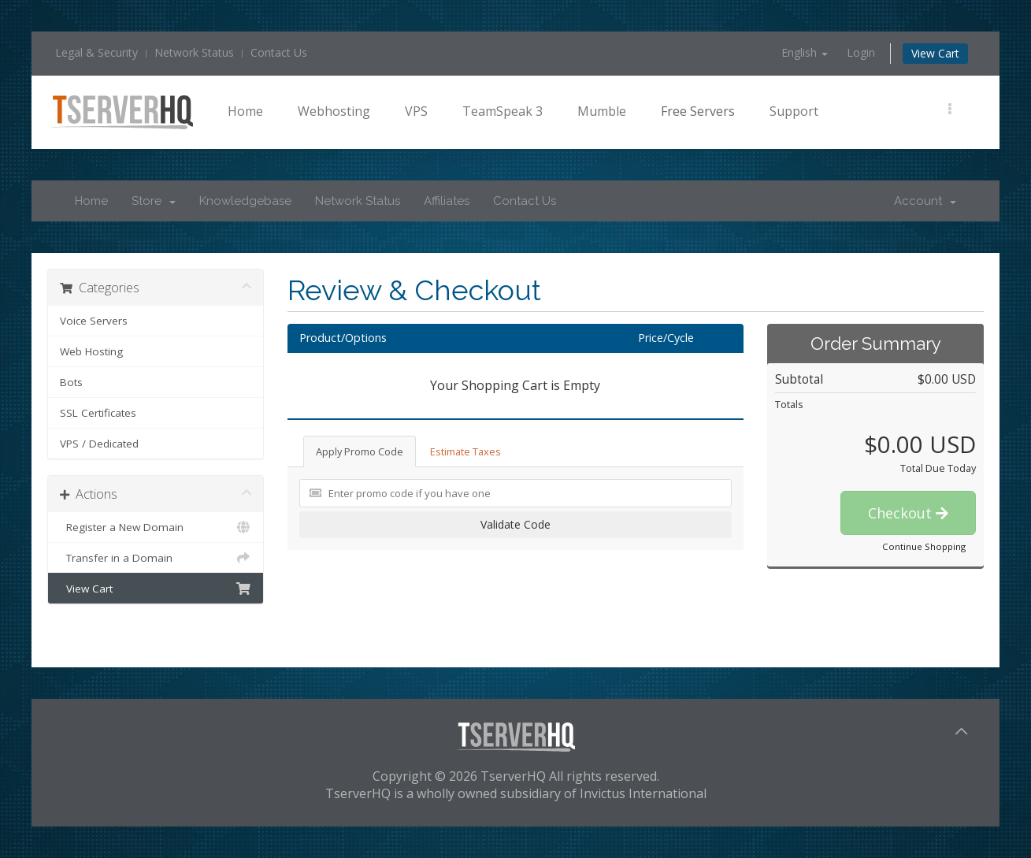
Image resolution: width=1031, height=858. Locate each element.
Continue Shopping (924, 546)
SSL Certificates (98, 413)
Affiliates (446, 201)
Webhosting (334, 111)
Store (154, 201)
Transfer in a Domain (155, 557)
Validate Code (515, 524)
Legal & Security (96, 52)
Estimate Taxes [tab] (465, 451)
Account (925, 201)
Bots (71, 382)
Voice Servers (94, 321)
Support (794, 111)
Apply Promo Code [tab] (359, 451)
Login (861, 52)
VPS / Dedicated (99, 443)
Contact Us (278, 52)
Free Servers (698, 111)
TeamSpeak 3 (502, 111)
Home (245, 111)
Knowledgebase (245, 201)
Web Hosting (91, 351)
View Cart (935, 53)
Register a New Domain (155, 527)
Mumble (601, 111)
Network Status (194, 52)
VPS (416, 111)
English (804, 52)
